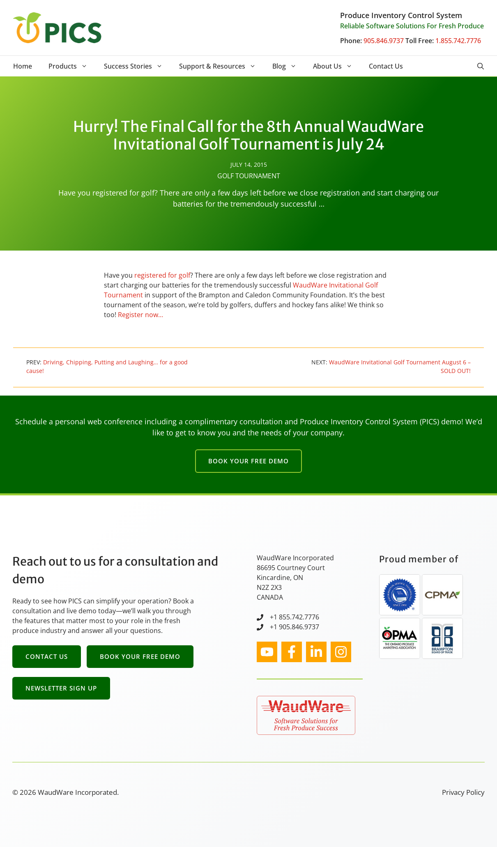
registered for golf (162, 275)
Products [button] (72, 66)
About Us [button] (337, 66)
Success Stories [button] (137, 66)
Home (22, 66)
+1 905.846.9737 (294, 626)
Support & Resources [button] (221, 66)
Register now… (140, 314)
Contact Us (386, 66)
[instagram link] (267, 652)
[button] (480, 66)
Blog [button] (288, 66)
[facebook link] (291, 652)
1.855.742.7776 (458, 40)
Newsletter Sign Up (61, 688)
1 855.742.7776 (296, 616)
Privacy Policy (463, 792)
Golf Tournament (248, 175)
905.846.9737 (384, 40)
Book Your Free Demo (248, 461)
